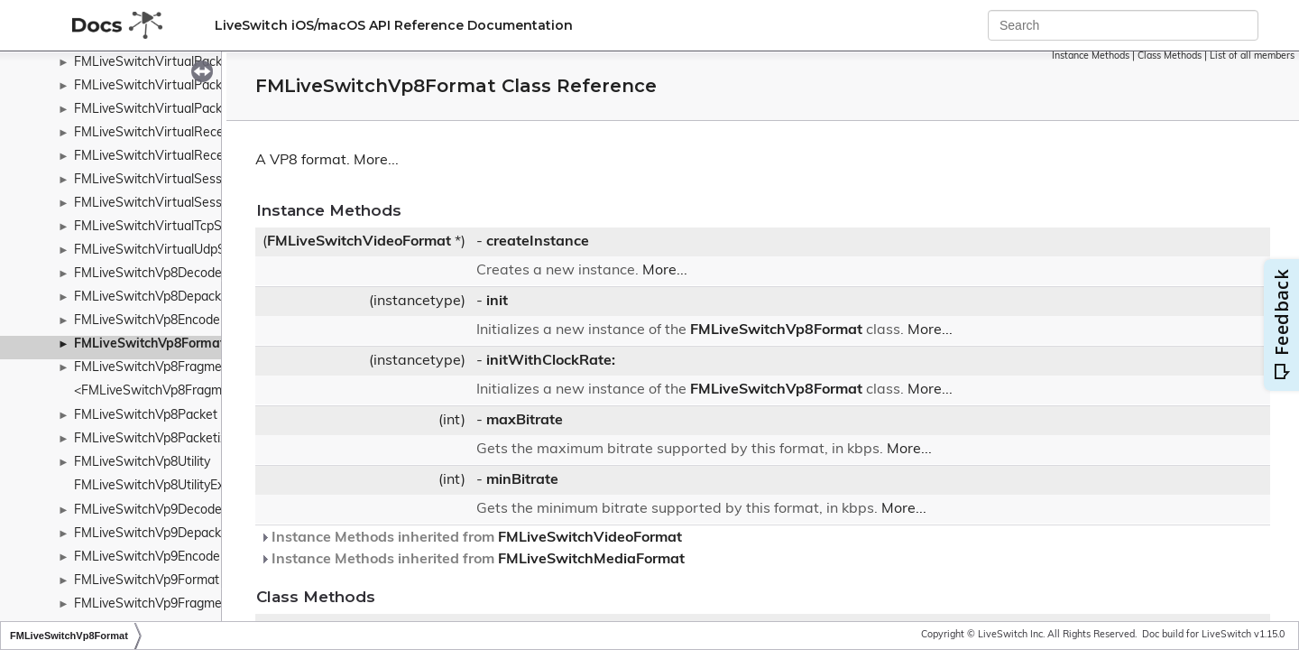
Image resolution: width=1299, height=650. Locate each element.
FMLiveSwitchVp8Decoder (150, 274)
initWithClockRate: (550, 361)
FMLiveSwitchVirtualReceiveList (167, 133)
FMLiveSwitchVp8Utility (142, 462)
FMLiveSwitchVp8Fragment (154, 368)
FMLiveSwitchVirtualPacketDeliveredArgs (194, 86)
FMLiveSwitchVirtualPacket (154, 63)
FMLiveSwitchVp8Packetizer (156, 439)
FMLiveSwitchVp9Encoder (149, 557)
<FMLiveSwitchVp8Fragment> (161, 391)
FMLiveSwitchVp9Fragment (154, 604)
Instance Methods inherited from (471, 538)
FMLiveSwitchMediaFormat (591, 559)
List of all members (1252, 56)
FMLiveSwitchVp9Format (146, 581)
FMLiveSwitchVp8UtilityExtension (170, 486)
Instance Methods (1090, 56)
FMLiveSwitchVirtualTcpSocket (163, 227)
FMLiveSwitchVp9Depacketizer (163, 534)
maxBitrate (524, 420)
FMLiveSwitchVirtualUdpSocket (165, 250)
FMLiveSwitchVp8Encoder (149, 321)
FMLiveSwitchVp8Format (149, 344)
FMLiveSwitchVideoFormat (359, 242)
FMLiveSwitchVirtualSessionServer (175, 180)
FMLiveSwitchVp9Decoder (150, 510)
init (497, 301)
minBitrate (522, 480)
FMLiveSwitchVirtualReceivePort (169, 156)
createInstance (537, 242)
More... (376, 160)
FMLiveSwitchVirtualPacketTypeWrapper (193, 109)
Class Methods (1170, 56)
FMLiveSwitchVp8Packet (145, 415)
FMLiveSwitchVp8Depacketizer (163, 297)
